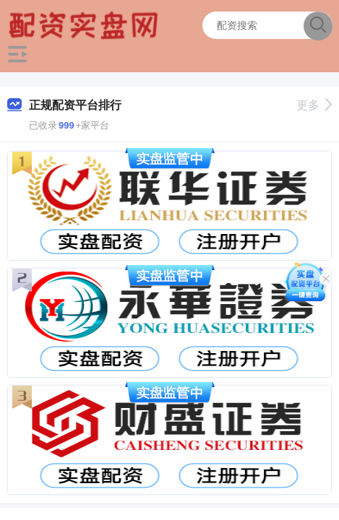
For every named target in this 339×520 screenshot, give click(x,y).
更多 (314, 105)
